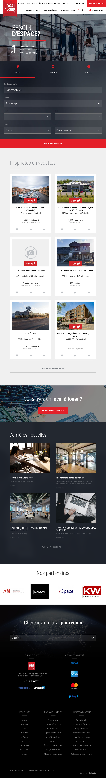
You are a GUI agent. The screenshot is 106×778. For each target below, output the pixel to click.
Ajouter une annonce (96, 3)
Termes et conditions (46, 770)
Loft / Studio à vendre (81, 750)
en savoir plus (14, 485)
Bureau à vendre (81, 720)
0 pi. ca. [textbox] (9, 130)
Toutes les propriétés (53, 368)
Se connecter (96, 10)
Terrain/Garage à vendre (81, 737)
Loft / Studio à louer (53, 750)
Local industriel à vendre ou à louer (31, 270)
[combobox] (53, 90)
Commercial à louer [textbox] (14, 90)
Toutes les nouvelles (53, 547)
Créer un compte (24, 750)
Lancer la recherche (53, 143)
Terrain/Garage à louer (53, 737)
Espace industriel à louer (53, 733)
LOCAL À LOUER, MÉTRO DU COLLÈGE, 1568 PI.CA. (75, 335)
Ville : (56, 111)
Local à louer (53, 741)
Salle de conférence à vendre (81, 754)
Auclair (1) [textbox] (16, 637)
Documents (21, 3)
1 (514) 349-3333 (78, 3)
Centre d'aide (61, 3)
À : (55, 124)
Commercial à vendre (68, 10)
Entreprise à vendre (81, 728)
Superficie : (7, 124)
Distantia (92, 773)
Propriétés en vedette (32, 10)
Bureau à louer (53, 720)
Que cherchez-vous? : (10, 84)
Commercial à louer (50, 10)
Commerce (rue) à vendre (81, 724)
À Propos (42, 3)
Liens (28, 3)
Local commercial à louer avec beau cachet (75, 270)
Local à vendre (81, 741)
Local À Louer (30, 333)
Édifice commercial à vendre (81, 745)
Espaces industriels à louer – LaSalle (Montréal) (31, 209)
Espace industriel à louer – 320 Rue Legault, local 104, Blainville (75, 209)
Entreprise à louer (53, 728)
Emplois (24, 754)
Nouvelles (24, 720)
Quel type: (7, 97)
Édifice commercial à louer (53, 745)
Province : (7, 111)
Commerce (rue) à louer (53, 724)
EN (67, 3)
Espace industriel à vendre (81, 733)
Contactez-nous (51, 3)
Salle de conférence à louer (53, 754)
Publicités (34, 3)
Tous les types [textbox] (12, 103)
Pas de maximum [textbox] (64, 130)
